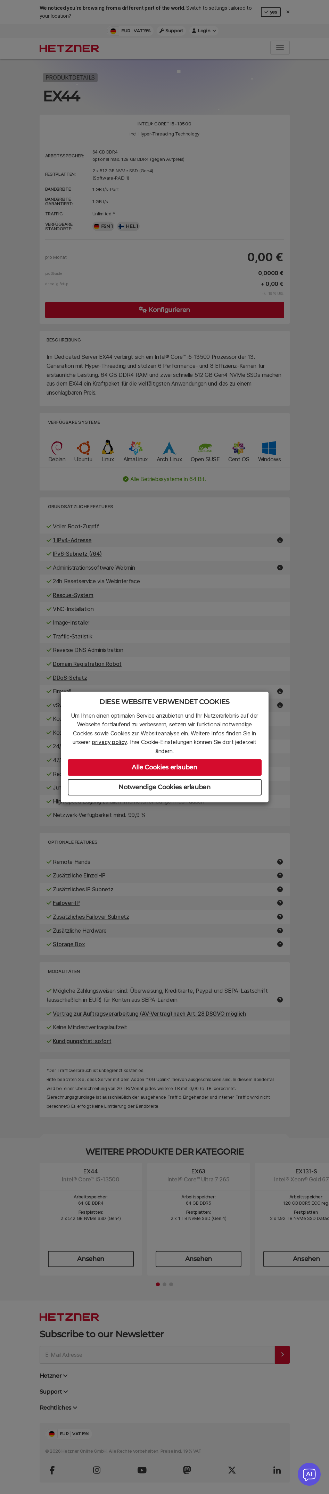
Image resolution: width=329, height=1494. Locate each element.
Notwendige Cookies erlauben (164, 787)
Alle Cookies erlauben (164, 767)
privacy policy (109, 741)
